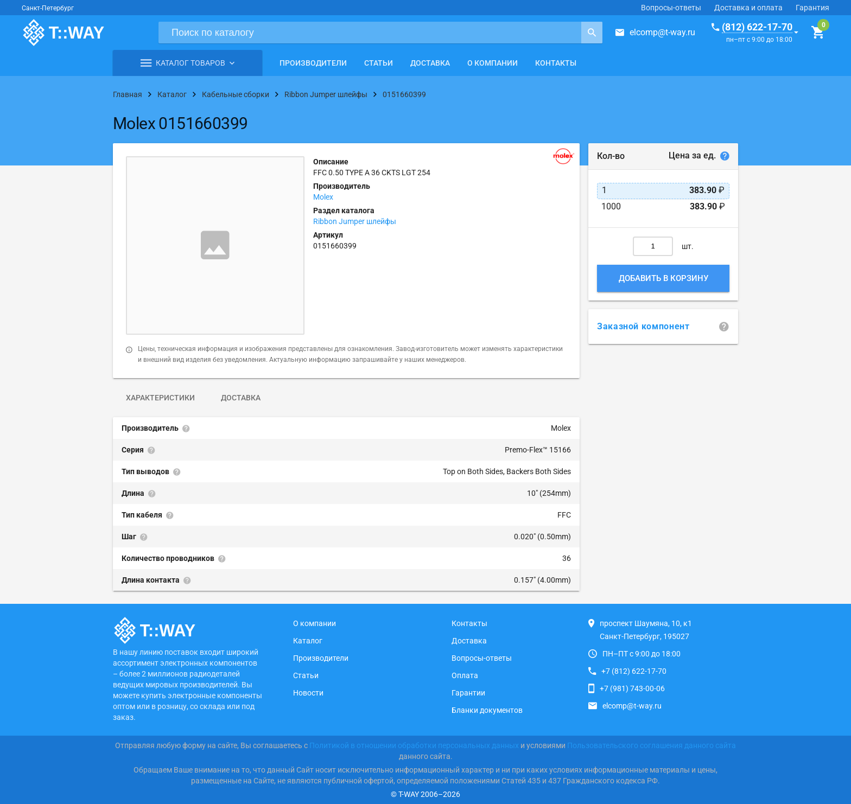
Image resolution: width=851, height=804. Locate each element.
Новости (308, 692)
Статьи (378, 63)
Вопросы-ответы (671, 7)
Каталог (307, 640)
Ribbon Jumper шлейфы (354, 221)
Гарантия (812, 7)
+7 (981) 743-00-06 (632, 688)
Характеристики (160, 397)
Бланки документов (487, 710)
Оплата (465, 675)
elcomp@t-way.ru (662, 32)
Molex (323, 197)
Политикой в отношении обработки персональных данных (414, 745)
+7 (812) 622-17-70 (633, 671)
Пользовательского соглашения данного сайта (651, 745)
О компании (492, 63)
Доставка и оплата (748, 7)
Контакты (555, 63)
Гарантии (468, 692)
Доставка (430, 63)
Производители (313, 63)
